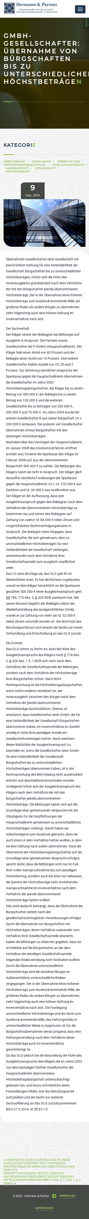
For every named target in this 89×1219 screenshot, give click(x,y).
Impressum (67, 1195)
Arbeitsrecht (14, 161)
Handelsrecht (16, 168)
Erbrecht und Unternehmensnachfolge (42, 163)
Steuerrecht (45, 168)
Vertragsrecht (17, 171)
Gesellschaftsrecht (68, 164)
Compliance (41, 161)
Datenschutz (44, 1208)
